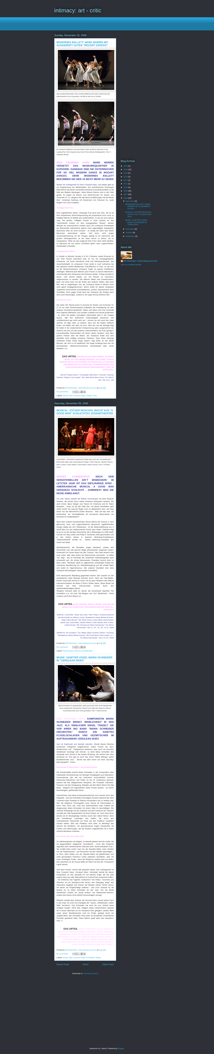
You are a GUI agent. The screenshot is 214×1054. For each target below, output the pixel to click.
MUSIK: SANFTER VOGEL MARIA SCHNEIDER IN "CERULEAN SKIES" (84, 659)
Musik (65, 957)
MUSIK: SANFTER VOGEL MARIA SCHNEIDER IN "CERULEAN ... (136, 222)
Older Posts (108, 964)
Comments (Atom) (90, 973)
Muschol (77, 651)
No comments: (63, 392)
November (130, 229)
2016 (126, 169)
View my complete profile (131, 265)
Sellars (89, 396)
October (129, 232)
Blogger (121, 1048)
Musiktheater (87, 651)
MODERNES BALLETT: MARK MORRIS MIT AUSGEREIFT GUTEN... (137, 206)
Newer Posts (63, 964)
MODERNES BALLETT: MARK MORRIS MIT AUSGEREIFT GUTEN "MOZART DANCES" (82, 44)
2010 (126, 187)
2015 (126, 173)
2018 (126, 166)
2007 (126, 194)
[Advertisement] (105, 23)
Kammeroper (68, 651)
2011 (126, 184)
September (130, 236)
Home (86, 964)
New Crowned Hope (77, 396)
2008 (126, 191)
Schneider (90, 957)
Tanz (95, 396)
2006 (126, 198)
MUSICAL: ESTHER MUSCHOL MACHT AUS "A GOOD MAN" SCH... (138, 214)
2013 (126, 177)
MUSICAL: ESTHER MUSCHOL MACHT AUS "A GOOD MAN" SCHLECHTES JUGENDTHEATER (85, 412)
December (130, 201)
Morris (65, 396)
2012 (126, 180)
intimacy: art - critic (77, 10)
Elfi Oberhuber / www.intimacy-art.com (140, 261)
